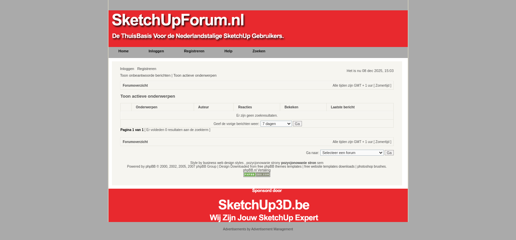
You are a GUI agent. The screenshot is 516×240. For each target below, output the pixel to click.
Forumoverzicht (135, 85)
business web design (218, 163)
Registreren (146, 69)
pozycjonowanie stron (298, 163)
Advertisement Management (272, 229)
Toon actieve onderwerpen (194, 75)
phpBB (151, 166)
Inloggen (127, 69)
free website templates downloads (329, 166)
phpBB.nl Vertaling (257, 170)
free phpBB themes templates (279, 166)
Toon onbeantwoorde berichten (145, 75)
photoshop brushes (371, 166)
